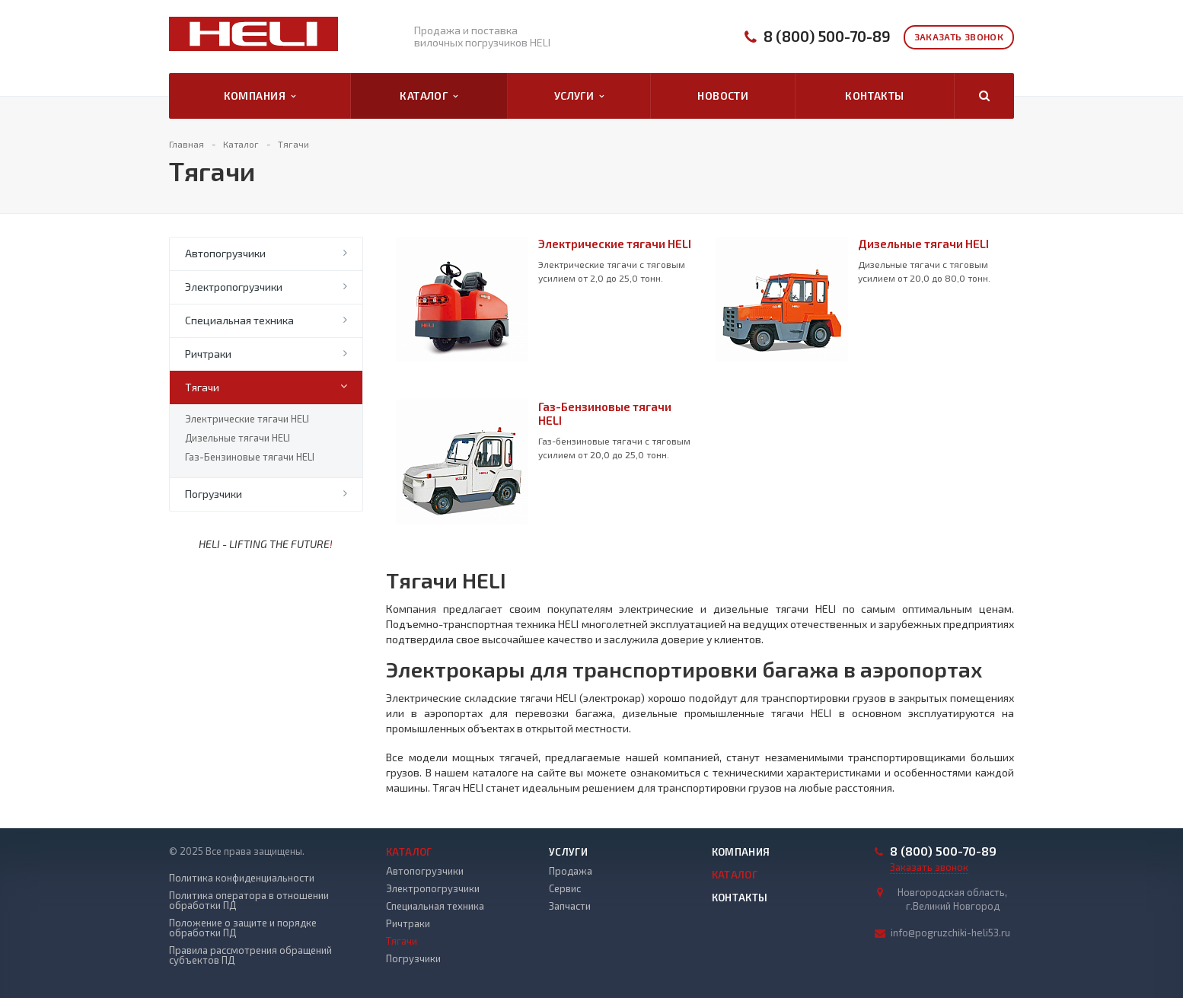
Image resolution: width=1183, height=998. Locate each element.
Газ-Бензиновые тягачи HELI (249, 457)
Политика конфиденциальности (241, 878)
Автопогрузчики (225, 253)
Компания (260, 96)
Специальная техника (239, 320)
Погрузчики (213, 493)
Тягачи (202, 387)
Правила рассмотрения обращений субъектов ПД (250, 955)
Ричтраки (208, 353)
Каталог (429, 96)
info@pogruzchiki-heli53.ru (950, 932)
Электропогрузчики (233, 286)
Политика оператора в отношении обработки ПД (249, 900)
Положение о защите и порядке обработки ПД (243, 928)
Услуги (579, 96)
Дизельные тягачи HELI (237, 438)
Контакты (874, 95)
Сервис (565, 888)
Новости (722, 95)
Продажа (570, 871)
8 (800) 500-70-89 (827, 36)
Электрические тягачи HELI (247, 419)
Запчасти (570, 906)
